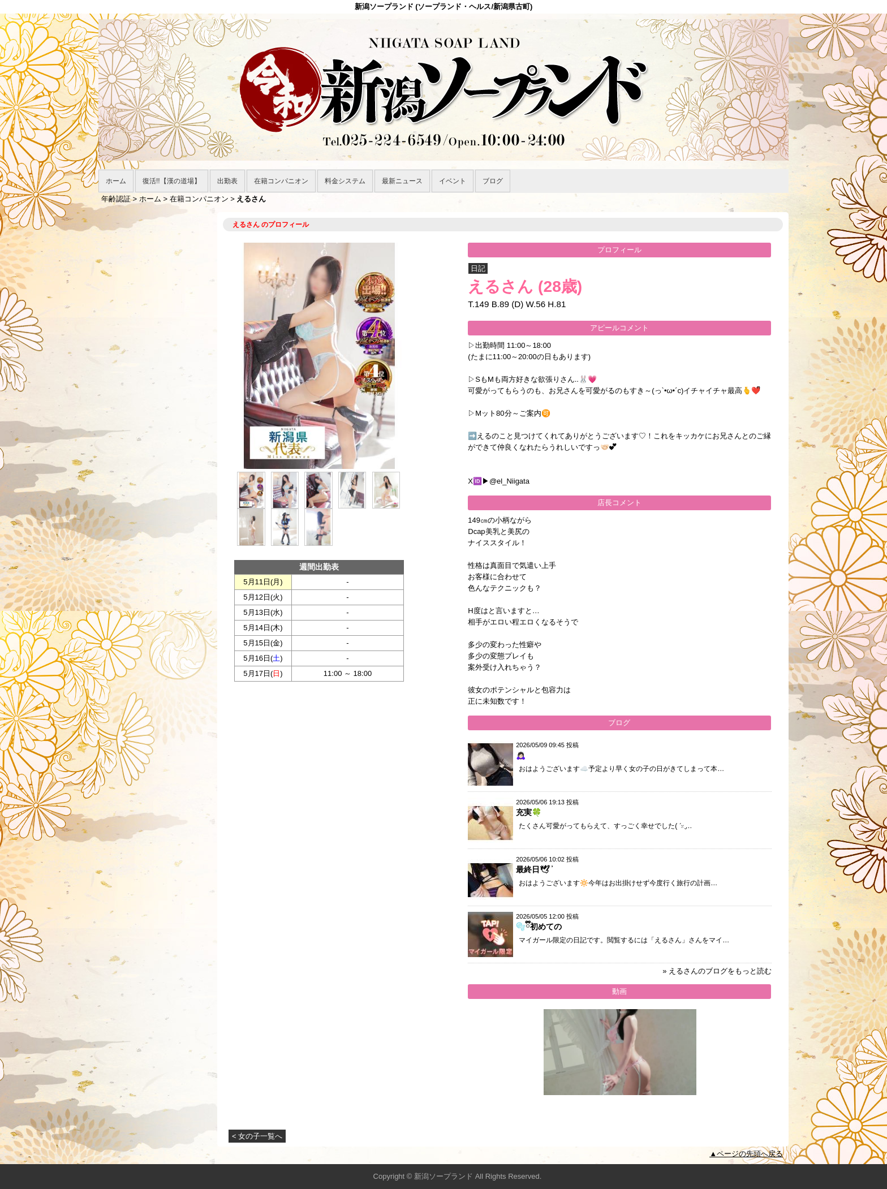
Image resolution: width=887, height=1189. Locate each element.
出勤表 (227, 181)
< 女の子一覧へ (257, 1136)
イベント (452, 181)
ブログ (493, 181)
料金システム (345, 181)
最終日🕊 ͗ (534, 869)
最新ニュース (402, 181)
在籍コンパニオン (281, 181)
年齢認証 (116, 199)
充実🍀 (528, 812)
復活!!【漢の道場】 (172, 181)
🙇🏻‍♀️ (521, 755)
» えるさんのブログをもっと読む (717, 971)
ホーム (116, 181)
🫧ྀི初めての (539, 926)
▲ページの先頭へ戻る (746, 1153)
